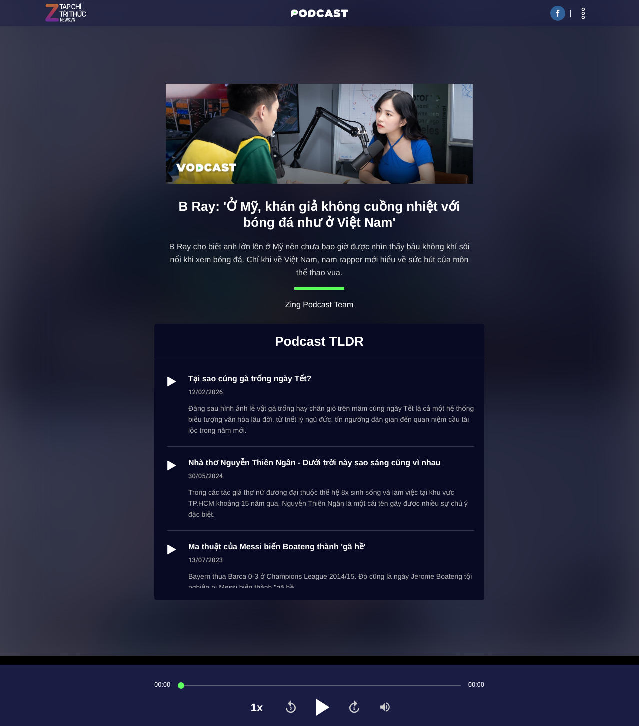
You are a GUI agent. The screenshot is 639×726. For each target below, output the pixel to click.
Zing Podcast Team (320, 305)
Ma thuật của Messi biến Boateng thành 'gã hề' (277, 547)
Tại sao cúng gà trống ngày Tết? (250, 379)
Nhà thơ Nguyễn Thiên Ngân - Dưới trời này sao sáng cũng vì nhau (314, 463)
